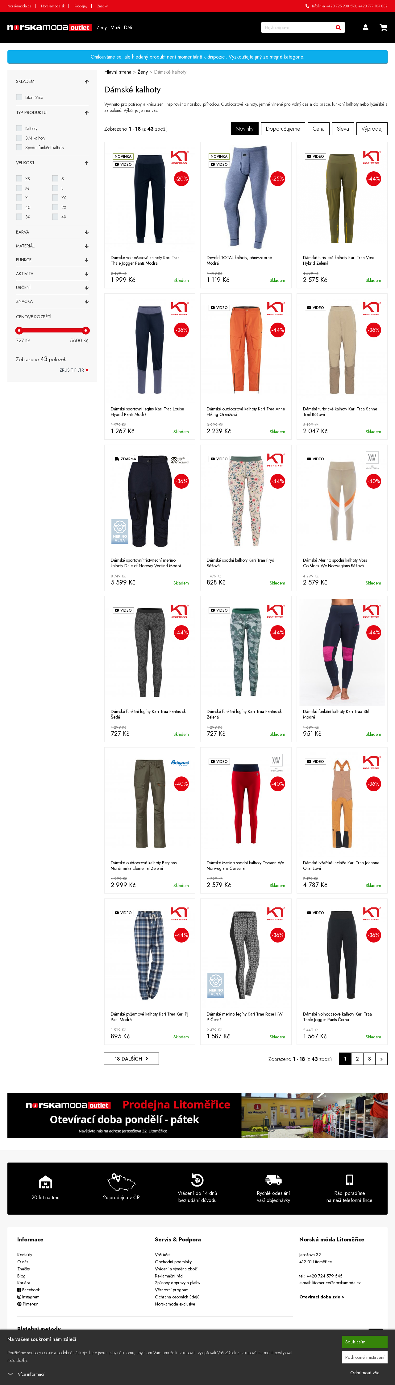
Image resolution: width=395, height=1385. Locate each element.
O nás (22, 1262)
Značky (102, 6)
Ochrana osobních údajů (177, 1297)
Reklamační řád (169, 1276)
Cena (319, 129)
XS (27, 179)
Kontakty (24, 1255)
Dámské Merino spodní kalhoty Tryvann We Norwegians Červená (245, 865)
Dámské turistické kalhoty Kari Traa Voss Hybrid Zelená (338, 260)
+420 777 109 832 (373, 6)
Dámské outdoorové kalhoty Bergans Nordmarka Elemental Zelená (144, 865)
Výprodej (372, 129)
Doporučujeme (283, 129)
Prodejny (80, 6)
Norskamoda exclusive (175, 1304)
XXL (64, 198)
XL (27, 198)
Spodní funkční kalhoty (44, 148)
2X (63, 207)
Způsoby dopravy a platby (177, 1283)
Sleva (343, 129)
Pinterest (27, 1304)
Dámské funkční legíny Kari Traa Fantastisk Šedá (148, 714)
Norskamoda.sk (52, 6)
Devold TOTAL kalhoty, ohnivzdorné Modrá (239, 260)
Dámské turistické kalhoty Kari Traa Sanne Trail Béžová (340, 411)
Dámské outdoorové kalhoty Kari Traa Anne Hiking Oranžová (246, 411)
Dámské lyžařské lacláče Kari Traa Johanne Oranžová (341, 865)
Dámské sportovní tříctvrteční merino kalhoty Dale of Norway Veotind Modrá (146, 562)
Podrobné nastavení (365, 1357)
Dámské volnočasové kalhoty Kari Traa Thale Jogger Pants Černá (337, 1016)
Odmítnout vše (365, 1373)
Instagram (28, 1297)
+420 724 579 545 (324, 1276)
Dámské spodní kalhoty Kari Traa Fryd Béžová (240, 562)
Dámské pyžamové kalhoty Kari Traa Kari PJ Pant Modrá (149, 1016)
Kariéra (23, 1283)
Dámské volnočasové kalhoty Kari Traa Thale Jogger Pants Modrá (145, 260)
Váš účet (162, 1255)
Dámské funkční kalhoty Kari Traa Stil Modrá (336, 714)
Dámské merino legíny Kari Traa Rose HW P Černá (245, 1016)
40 (28, 207)
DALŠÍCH (131, 1058)
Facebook (28, 1290)
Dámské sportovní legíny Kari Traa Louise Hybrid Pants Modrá (147, 411)
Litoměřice (34, 97)
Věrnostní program (172, 1290)
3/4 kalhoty (35, 138)
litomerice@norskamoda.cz (336, 1283)
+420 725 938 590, (341, 6)
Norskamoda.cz (19, 6)
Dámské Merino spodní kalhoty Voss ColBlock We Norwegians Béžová (335, 562)
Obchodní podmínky (173, 1262)
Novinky (245, 129)
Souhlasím (355, 1342)
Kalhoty (31, 128)
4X (63, 217)
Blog (21, 1276)
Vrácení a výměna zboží (176, 1269)
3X (27, 217)
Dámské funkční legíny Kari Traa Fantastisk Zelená (244, 714)
